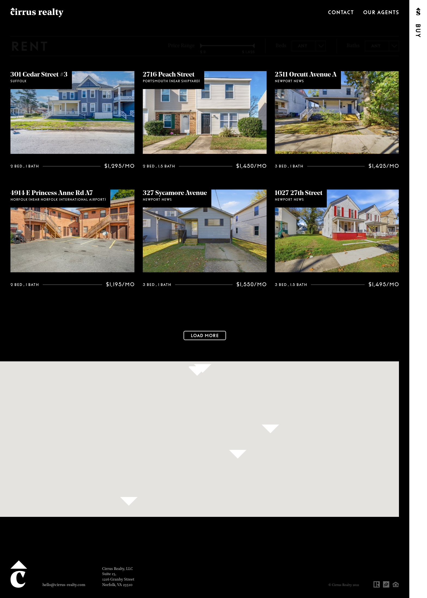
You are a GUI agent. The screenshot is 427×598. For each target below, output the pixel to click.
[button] (129, 501)
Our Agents (381, 12)
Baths (353, 46)
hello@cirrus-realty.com (63, 585)
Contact (341, 12)
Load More (205, 335)
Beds (281, 46)
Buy (417, 30)
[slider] (204, 45)
